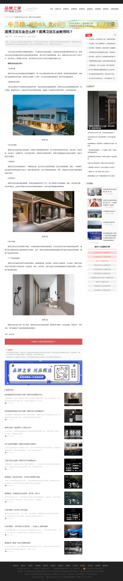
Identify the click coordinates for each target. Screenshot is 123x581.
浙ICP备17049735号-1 (24, 568)
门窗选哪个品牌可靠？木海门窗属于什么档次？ (101, 167)
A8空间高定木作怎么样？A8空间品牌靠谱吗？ (101, 132)
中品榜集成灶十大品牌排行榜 (102, 257)
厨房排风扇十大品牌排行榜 (102, 273)
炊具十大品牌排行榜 (102, 261)
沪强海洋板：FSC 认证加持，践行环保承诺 (101, 65)
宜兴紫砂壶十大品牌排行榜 (102, 290)
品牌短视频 (114, 9)
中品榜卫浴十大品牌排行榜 (102, 252)
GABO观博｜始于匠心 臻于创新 (16, 510)
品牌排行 (66, 9)
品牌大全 (58, 9)
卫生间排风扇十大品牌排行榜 (102, 269)
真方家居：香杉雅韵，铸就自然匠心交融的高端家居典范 (105, 48)
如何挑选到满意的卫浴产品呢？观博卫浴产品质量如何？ (25, 411)
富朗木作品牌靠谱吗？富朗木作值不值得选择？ (101, 163)
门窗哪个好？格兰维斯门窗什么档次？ (99, 171)
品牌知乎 (90, 9)
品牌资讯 (82, 9)
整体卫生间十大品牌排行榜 (102, 265)
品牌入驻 (90, 565)
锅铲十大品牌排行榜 (102, 282)
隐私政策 (105, 565)
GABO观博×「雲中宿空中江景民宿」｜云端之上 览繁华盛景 (26, 526)
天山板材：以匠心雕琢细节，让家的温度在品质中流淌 (105, 43)
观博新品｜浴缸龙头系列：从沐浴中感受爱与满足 (22, 477)
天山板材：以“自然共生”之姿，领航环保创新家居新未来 (105, 39)
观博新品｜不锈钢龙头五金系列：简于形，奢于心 (22, 493)
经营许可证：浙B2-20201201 (41, 568)
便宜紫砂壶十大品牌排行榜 (102, 286)
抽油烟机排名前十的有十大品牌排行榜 (102, 277)
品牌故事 (98, 9)
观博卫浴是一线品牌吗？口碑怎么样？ (18, 428)
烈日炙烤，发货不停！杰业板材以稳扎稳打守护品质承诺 (105, 56)
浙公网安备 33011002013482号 (93, 568)
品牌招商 (74, 9)
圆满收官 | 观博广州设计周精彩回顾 (17, 543)
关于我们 (75, 565)
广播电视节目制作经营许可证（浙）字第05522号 (66, 568)
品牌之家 (15, 565)
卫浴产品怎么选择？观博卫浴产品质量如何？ (21, 460)
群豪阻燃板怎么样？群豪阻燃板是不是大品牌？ (101, 176)
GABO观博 (11, 17)
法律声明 (97, 565)
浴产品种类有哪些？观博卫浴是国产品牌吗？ (21, 444)
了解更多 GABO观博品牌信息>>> (43, 342)
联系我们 (82, 565)
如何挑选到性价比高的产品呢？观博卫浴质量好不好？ (24, 395)
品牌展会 (106, 9)
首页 (51, 9)
